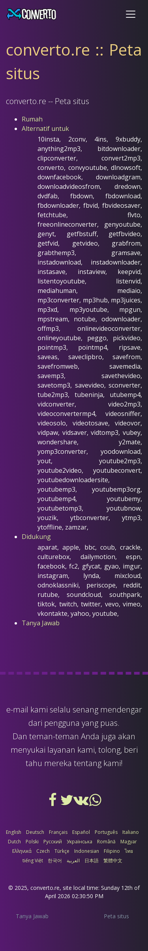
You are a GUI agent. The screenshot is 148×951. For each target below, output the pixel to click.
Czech (43, 851)
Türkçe (61, 851)
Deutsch (35, 832)
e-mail (17, 709)
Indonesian (86, 851)
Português (106, 832)
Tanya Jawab (41, 623)
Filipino (112, 851)
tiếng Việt (32, 860)
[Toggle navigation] (131, 14)
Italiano (130, 832)
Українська (79, 841)
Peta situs (116, 916)
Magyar (128, 841)
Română (106, 841)
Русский (52, 841)
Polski (32, 841)
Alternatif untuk (45, 128)
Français (58, 832)
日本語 (91, 860)
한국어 (55, 860)
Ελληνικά (22, 851)
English (13, 832)
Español (81, 832)
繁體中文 (112, 860)
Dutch (14, 841)
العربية (73, 860)
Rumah (32, 119)
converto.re (45, 887)
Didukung (36, 536)
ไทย (129, 851)
